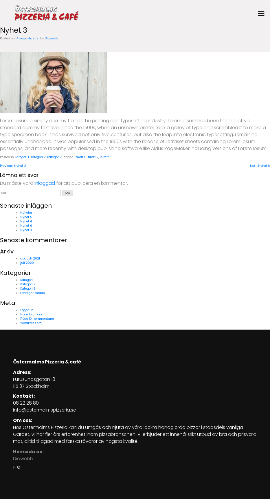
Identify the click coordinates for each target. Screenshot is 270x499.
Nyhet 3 (26, 230)
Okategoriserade (32, 293)
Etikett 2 (92, 157)
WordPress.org (31, 323)
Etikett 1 (79, 157)
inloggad (44, 183)
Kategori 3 (54, 157)
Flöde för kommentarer (37, 319)
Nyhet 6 (26, 226)
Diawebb (51, 38)
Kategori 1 (22, 157)
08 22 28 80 (26, 403)
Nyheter (26, 213)
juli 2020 (27, 263)
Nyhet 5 (26, 217)
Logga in (26, 310)
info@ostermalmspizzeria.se (44, 410)
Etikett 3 (105, 157)
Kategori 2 (38, 157)
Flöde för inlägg (31, 314)
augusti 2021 (30, 258)
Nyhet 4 (26, 221)
